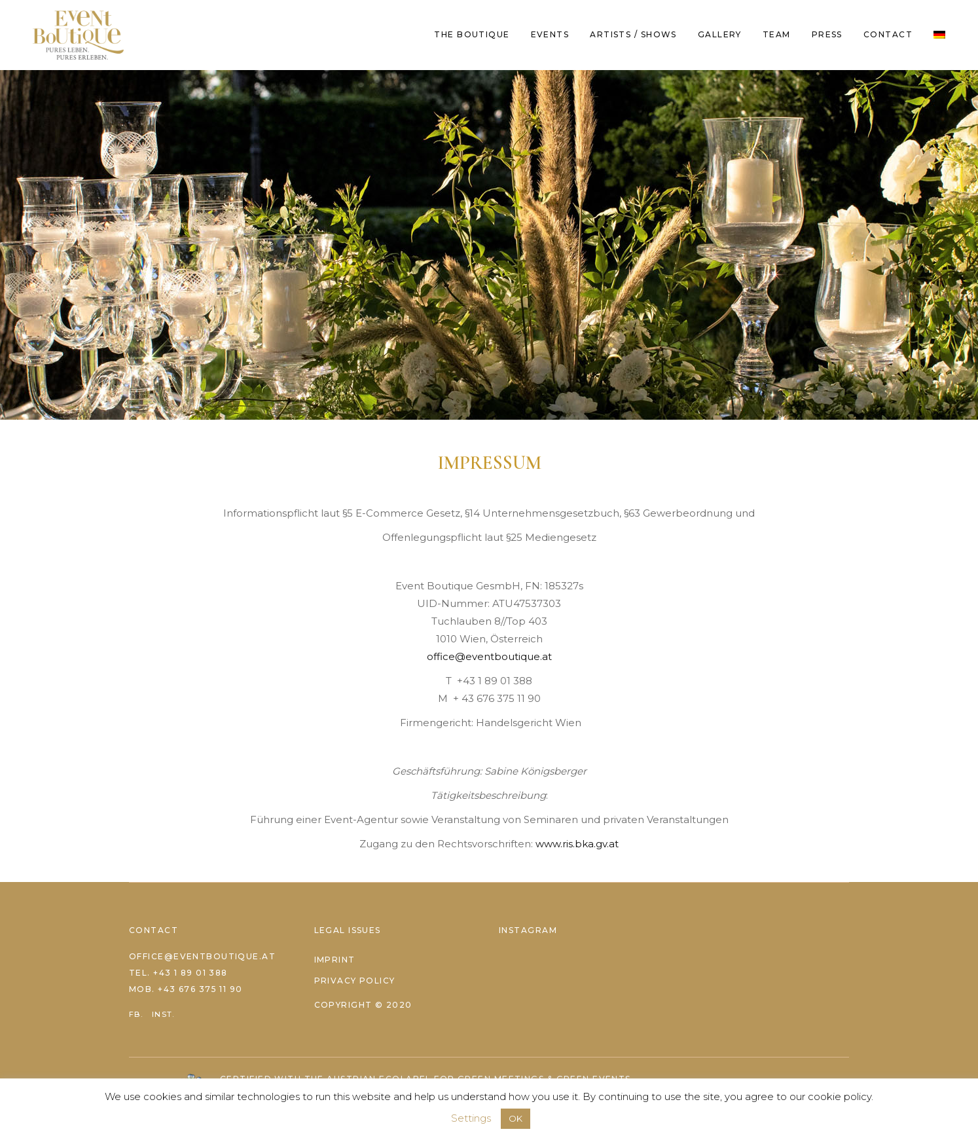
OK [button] (515, 1118)
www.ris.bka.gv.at (577, 843)
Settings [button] (471, 1118)
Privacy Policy (354, 980)
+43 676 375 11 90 (200, 989)
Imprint (334, 960)
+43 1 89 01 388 (190, 973)
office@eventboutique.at (489, 656)
